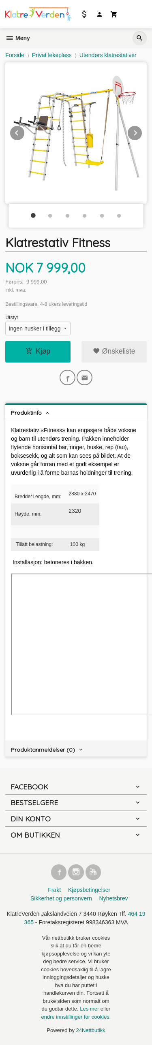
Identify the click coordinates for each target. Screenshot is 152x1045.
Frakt (54, 890)
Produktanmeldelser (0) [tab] (43, 749)
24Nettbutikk (90, 1030)
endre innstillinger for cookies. (76, 1017)
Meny (17, 38)
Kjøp (38, 351)
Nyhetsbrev (113, 898)
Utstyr (11, 317)
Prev (24, 131)
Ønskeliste (114, 351)
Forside (14, 55)
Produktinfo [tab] (26, 412)
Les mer (90, 1009)
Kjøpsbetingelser (89, 890)
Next (142, 131)
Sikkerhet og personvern (61, 898)
